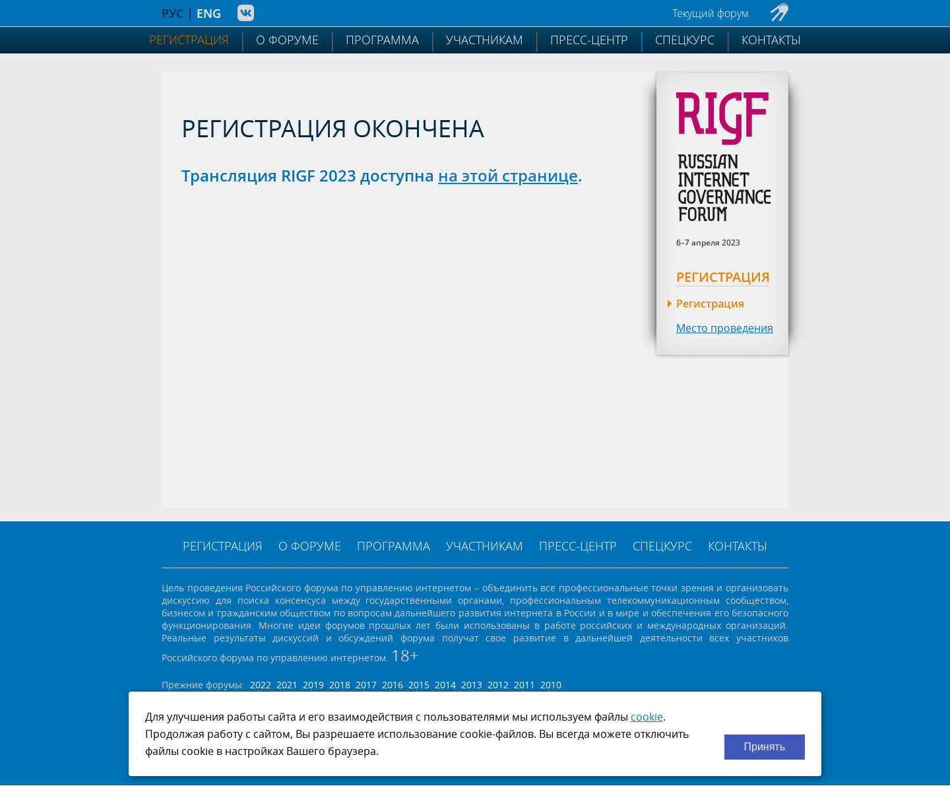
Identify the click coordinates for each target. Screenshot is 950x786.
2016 (392, 684)
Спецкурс (684, 40)
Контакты (771, 40)
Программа (382, 40)
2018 (339, 684)
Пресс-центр (589, 40)
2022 (260, 684)
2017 (366, 684)
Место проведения (724, 328)
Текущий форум (710, 13)
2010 (550, 684)
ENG (209, 13)
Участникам (484, 40)
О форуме (287, 40)
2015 (418, 684)
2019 (313, 684)
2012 (498, 684)
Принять (765, 746)
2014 (445, 684)
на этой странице (508, 175)
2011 (524, 684)
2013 (471, 684)
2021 (287, 684)
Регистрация (189, 40)
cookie (647, 716)
